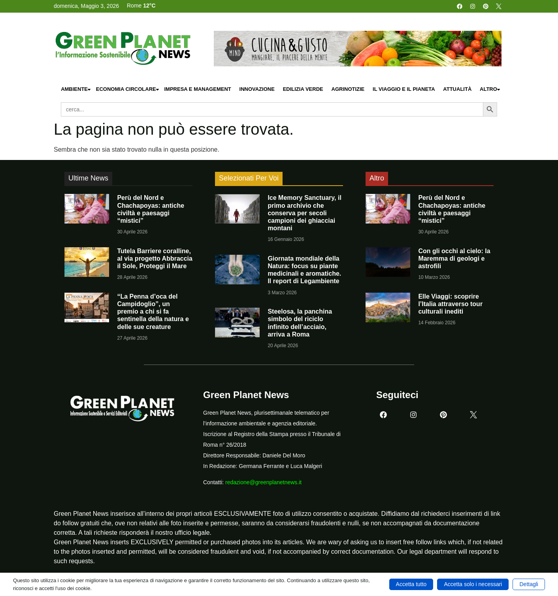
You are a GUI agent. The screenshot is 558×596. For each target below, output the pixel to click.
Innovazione (257, 89)
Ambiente (76, 89)
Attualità (457, 89)
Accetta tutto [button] (411, 584)
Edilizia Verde (303, 89)
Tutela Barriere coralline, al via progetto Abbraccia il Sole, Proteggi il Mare (154, 258)
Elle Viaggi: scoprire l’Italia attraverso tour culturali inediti (450, 304)
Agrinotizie (348, 89)
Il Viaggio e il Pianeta (404, 89)
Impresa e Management (197, 89)
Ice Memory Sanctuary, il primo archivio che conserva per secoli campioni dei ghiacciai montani (304, 212)
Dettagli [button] (528, 584)
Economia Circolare (128, 89)
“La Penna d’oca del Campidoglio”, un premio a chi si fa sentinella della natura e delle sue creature (153, 311)
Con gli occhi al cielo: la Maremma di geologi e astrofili (454, 258)
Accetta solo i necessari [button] (473, 584)
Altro (490, 89)
